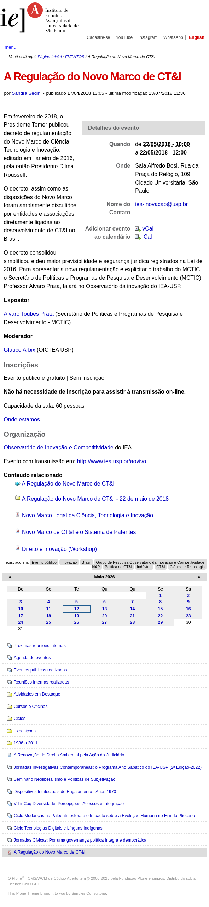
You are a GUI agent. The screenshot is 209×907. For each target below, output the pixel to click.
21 (132, 616)
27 (104, 622)
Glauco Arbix (19, 350)
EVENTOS (74, 56)
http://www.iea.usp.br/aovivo (111, 461)
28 (132, 622)
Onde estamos (22, 420)
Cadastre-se (98, 37)
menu (10, 47)
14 (132, 608)
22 (160, 616)
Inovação (69, 562)
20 (104, 616)
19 (76, 616)
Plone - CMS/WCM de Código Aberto (45, 878)
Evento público (44, 562)
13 (104, 608)
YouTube (124, 37)
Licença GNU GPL (24, 884)
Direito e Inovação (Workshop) (59, 549)
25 (48, 622)
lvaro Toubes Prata (30, 314)
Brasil (86, 562)
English (196, 37)
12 (76, 608)
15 (160, 608)
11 (48, 608)
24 (20, 622)
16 (188, 608)
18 (48, 616)
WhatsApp (173, 37)
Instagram (148, 37)
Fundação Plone (133, 878)
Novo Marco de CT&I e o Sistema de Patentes (79, 532)
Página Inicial (49, 56)
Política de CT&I (118, 567)
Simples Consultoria (88, 893)
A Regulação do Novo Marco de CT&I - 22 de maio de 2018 (95, 499)
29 (160, 622)
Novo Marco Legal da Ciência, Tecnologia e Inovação (87, 515)
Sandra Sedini (27, 93)
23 (188, 616)
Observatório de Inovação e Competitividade (59, 447)
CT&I (160, 567)
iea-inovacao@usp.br (161, 204)
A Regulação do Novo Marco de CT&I (68, 484)
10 (20, 608)
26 (76, 622)
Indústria (144, 567)
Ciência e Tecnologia (187, 567)
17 (20, 616)
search (194, 47)
